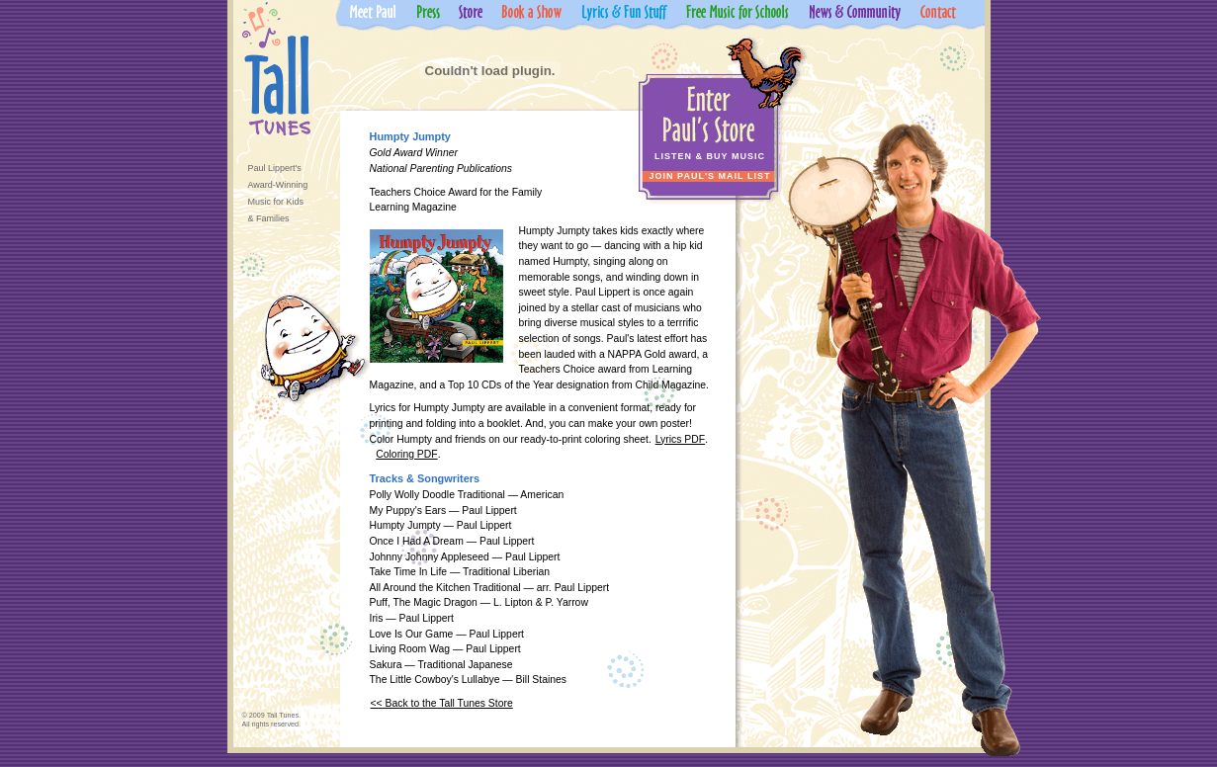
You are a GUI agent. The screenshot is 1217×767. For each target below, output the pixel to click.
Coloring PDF (406, 454)
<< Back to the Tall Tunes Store (442, 703)
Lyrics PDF (680, 439)
